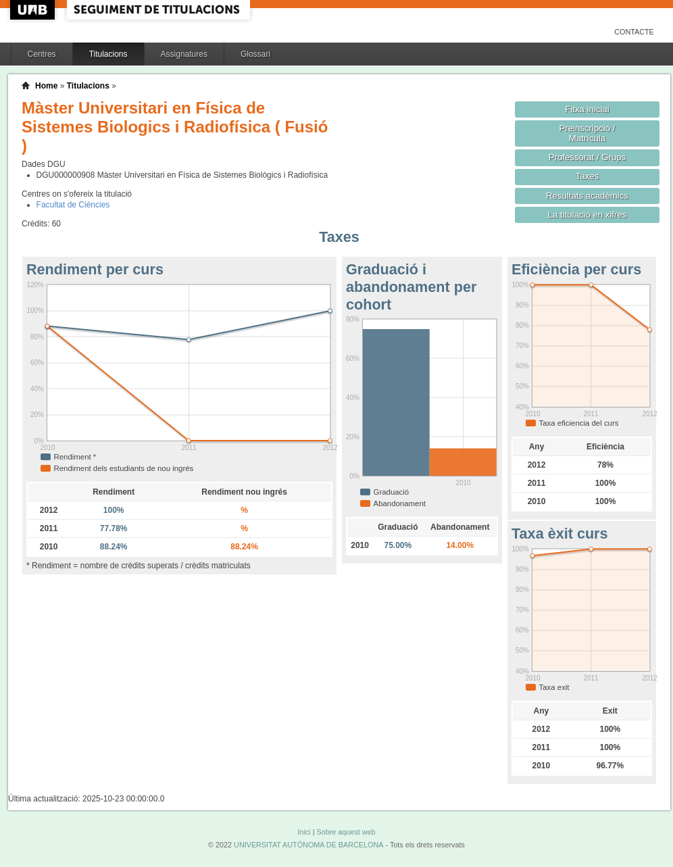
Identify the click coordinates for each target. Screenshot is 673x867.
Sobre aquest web (345, 832)
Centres (42, 54)
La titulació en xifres (587, 214)
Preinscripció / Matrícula (587, 133)
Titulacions (108, 54)
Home (46, 86)
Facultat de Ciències (73, 204)
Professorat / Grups (587, 157)
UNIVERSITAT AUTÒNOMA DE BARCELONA (308, 845)
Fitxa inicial (587, 109)
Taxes (587, 176)
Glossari (255, 54)
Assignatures (184, 54)
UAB (33, 10)
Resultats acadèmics (587, 196)
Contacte (634, 32)
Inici (303, 832)
